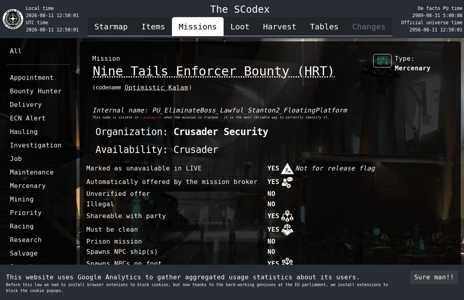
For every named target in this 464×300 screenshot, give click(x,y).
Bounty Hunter (36, 91)
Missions (198, 26)
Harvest (279, 26)
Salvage (24, 253)
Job (16, 159)
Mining (22, 199)
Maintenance (32, 172)
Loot (240, 26)
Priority (26, 213)
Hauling (24, 131)
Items (153, 26)
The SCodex (240, 9)
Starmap (111, 26)
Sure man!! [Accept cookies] (434, 277)
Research (26, 240)
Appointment (32, 77)
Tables (324, 26)
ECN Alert (28, 118)
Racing (22, 226)
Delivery (26, 104)
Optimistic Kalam (156, 87)
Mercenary (28, 186)
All (16, 51)
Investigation (36, 145)
